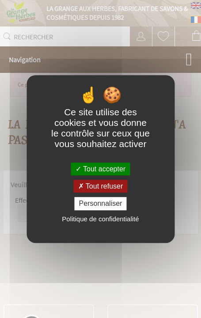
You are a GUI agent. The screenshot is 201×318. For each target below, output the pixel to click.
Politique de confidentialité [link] (100, 219)
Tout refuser (100, 186)
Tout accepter (100, 169)
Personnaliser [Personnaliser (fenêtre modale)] (100, 204)
